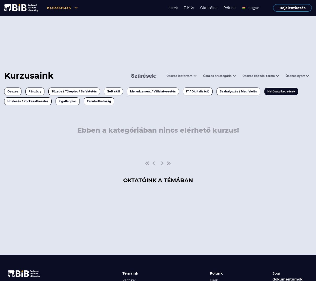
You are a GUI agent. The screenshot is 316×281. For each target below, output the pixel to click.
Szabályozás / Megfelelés (238, 91)
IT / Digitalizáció (197, 91)
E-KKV (189, 8)
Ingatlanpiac (68, 101)
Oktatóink (208, 8)
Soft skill (113, 91)
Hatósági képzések (281, 91)
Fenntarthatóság (99, 101)
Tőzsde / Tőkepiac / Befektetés (74, 91)
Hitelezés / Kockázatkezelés (27, 101)
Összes (12, 91)
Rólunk (229, 8)
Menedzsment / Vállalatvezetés (153, 91)
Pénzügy (35, 91)
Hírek (173, 8)
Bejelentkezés (292, 8)
